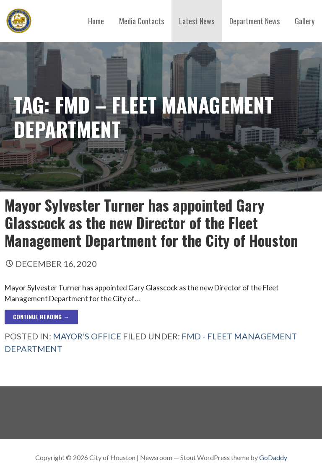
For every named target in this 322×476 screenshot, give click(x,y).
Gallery (304, 21)
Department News (254, 21)
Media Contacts (141, 21)
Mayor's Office (87, 336)
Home (96, 21)
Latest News (196, 21)
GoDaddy (273, 457)
